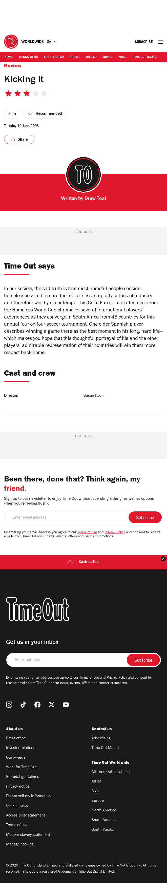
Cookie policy (17, 806)
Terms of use (17, 825)
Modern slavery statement (28, 835)
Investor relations (20, 748)
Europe (98, 801)
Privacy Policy (115, 533)
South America (104, 820)
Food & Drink (54, 57)
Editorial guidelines (22, 777)
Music (123, 57)
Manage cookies (19, 845)
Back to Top (83, 562)
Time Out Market (145, 57)
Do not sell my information (28, 796)
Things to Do (28, 57)
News (9, 57)
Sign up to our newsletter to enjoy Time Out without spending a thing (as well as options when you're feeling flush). (79, 501)
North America (104, 811)
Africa (96, 782)
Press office (15, 739)
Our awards (15, 758)
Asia (95, 791)
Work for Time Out (21, 767)
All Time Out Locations (111, 772)
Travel (75, 57)
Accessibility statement (25, 816)
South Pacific (103, 830)
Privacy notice (17, 787)
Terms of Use (87, 533)
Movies (107, 57)
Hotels (91, 57)
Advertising (101, 739)
